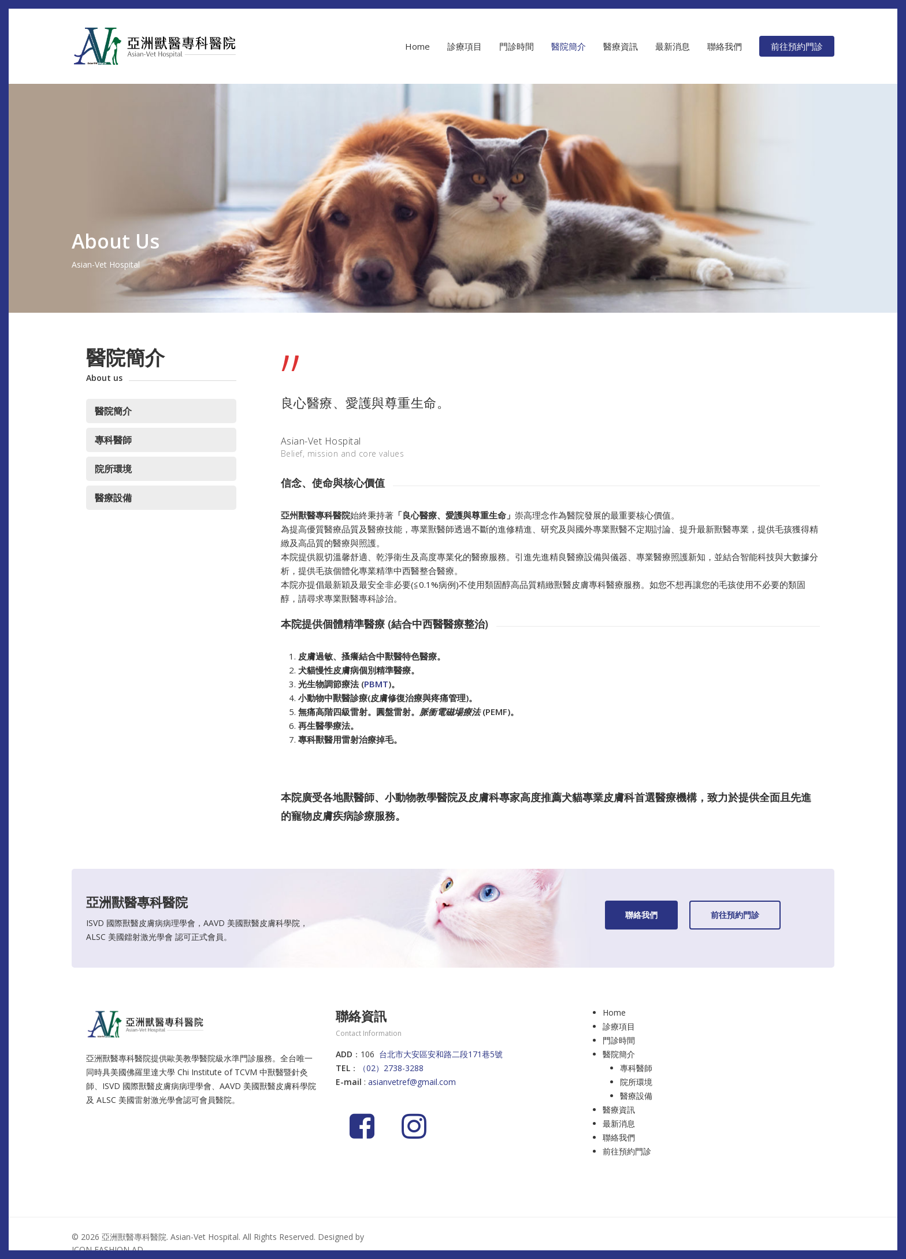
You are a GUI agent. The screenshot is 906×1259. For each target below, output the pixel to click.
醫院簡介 (113, 411)
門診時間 (619, 1040)
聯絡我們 (619, 1137)
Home (614, 1012)
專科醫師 (113, 440)
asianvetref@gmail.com (412, 1081)
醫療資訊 (619, 1109)
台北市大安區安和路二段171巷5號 (441, 1054)
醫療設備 (113, 497)
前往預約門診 (627, 1151)
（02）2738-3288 (391, 1067)
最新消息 (619, 1123)
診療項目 (619, 1026)
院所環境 (113, 468)
